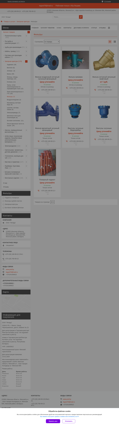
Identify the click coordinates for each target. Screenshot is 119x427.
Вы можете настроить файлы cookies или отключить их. (58, 416)
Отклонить (68, 421)
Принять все (53, 421)
